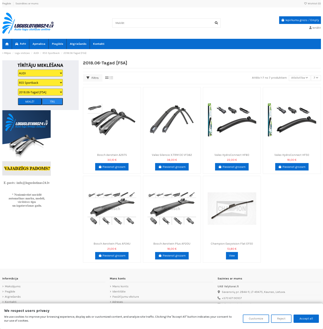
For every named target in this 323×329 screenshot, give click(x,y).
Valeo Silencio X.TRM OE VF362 (172, 155)
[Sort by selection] (299, 78)
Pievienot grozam (112, 167)
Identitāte (118, 291)
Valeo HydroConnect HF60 (231, 155)
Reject (281, 318)
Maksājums (13, 286)
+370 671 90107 (232, 298)
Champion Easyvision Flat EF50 (232, 243)
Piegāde (7, 3)
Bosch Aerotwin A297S (112, 155)
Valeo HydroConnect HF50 (291, 155)
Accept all (306, 318)
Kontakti (10, 302)
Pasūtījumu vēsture (125, 296)
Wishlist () (312, 3)
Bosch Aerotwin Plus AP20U (171, 243)
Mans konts (120, 286)
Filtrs (93, 78)
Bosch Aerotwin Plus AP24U (112, 243)
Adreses (117, 302)
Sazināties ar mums (27, 3)
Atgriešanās (13, 296)
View (232, 255)
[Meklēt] (216, 23)
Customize (256, 318)
